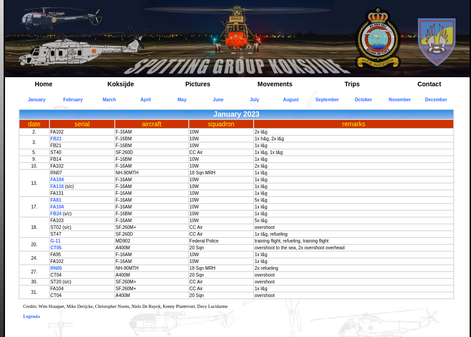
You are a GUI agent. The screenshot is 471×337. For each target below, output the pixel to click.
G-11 (55, 240)
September (327, 99)
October (363, 99)
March (109, 99)
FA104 (57, 179)
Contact (429, 84)
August (291, 99)
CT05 (55, 247)
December (436, 99)
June (218, 99)
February (73, 99)
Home (44, 84)
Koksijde (121, 84)
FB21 (55, 138)
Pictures (197, 84)
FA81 (55, 200)
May (181, 99)
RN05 (56, 268)
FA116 (57, 186)
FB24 (55, 213)
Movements (274, 84)
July (254, 99)
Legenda (31, 316)
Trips (351, 84)
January (36, 99)
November (400, 99)
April (146, 99)
